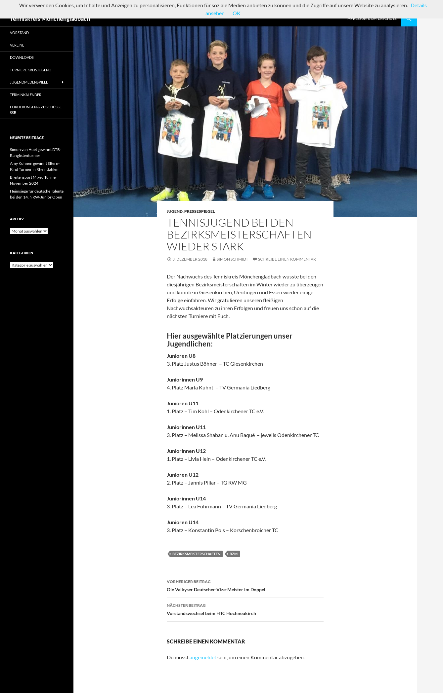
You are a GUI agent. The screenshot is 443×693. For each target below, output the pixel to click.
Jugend (175, 211)
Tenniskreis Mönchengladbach (50, 18)
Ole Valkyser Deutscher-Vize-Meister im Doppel (245, 585)
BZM (234, 554)
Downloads (22, 57)
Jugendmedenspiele (29, 82)
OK (237, 13)
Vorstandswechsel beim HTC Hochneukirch (245, 609)
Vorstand (19, 32)
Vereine (17, 45)
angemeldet (203, 657)
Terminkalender (25, 94)
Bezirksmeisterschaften (196, 554)
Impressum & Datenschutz (371, 18)
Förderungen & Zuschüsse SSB (36, 110)
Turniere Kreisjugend (30, 70)
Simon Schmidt (232, 259)
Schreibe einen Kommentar (287, 259)
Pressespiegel (199, 211)
